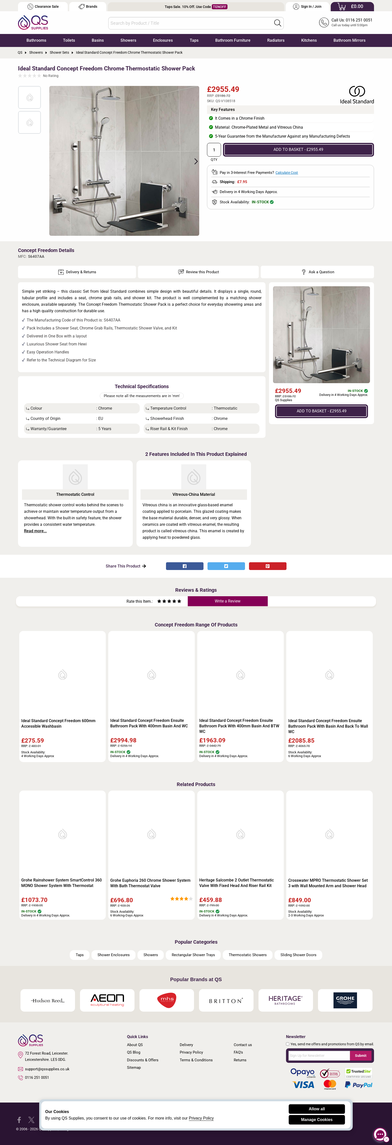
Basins (98, 40)
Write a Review (227, 601)
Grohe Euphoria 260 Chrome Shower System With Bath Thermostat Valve (150, 883)
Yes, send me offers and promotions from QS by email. (332, 1044)
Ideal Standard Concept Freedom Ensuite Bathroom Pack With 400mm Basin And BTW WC (239, 726)
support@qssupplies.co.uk (44, 1069)
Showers (128, 40)
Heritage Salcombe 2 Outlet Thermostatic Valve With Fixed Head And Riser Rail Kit (236, 883)
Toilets (69, 40)
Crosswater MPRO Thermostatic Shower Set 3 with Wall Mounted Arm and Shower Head (328, 883)
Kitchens (309, 40)
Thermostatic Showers (248, 955)
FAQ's (238, 1052)
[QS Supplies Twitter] (31, 1119)
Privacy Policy (191, 1052)
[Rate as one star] (159, 602)
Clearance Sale (43, 6)
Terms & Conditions (196, 1060)
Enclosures (163, 40)
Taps (194, 40)
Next (193, 161)
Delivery (186, 1045)
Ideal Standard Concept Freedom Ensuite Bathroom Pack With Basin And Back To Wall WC (328, 726)
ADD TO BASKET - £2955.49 (298, 149)
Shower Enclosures (114, 955)
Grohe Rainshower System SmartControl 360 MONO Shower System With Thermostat (61, 883)
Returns (240, 1060)
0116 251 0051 (33, 1077)
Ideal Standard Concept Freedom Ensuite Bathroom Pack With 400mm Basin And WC (149, 723)
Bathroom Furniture (232, 40)
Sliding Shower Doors (298, 955)
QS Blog (133, 1052)
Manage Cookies (316, 1120)
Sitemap (134, 1067)
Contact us (243, 1045)
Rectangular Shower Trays (193, 955)
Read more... (35, 531)
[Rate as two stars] (162, 602)
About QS (135, 1045)
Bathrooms (36, 40)
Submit (360, 1056)
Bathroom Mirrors (350, 40)
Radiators (275, 40)
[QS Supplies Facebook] (19, 1119)
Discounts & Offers (142, 1060)
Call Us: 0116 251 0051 (352, 20)
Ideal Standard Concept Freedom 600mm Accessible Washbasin (58, 723)
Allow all (317, 1109)
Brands (87, 6)
